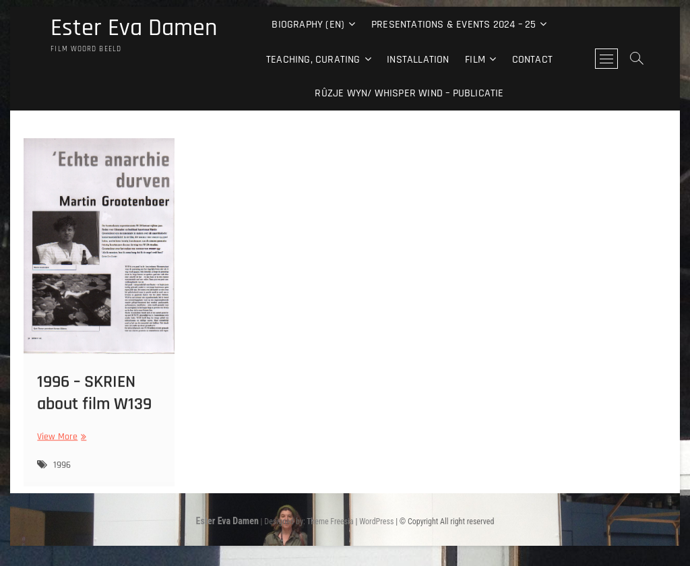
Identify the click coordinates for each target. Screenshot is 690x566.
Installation (418, 60)
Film (475, 60)
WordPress (376, 521)
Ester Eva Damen (134, 28)
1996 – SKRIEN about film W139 (94, 408)
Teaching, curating (313, 60)
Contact (532, 60)
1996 (62, 481)
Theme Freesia (330, 521)
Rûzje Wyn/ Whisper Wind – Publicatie (409, 93)
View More (60, 452)
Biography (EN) (308, 25)
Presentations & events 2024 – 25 (453, 25)
